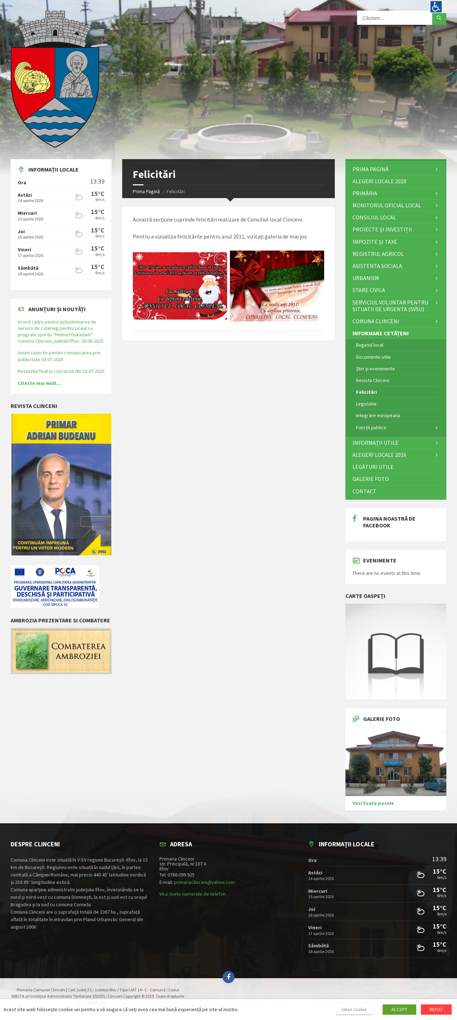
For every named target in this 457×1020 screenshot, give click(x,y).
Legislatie (366, 403)
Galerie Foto (370, 478)
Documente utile (373, 357)
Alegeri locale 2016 (379, 454)
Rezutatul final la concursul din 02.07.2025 (61, 371)
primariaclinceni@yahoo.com (204, 882)
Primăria (364, 193)
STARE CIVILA (368, 289)
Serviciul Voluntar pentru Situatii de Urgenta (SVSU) (390, 306)
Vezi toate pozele (373, 803)
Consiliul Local (374, 217)
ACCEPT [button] (399, 1010)
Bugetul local (369, 345)
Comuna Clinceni (375, 321)
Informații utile (375, 442)
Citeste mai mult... (39, 383)
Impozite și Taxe (374, 241)
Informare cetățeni (380, 333)
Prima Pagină (146, 191)
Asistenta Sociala (377, 265)
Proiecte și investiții (382, 229)
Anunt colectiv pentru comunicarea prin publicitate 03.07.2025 (59, 355)
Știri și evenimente (375, 368)
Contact (364, 491)
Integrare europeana (378, 415)
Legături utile (373, 466)
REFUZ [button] (436, 1010)
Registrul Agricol (378, 253)
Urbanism (365, 277)
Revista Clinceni (372, 380)
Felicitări (366, 392)
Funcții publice (371, 427)
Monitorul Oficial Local (386, 205)
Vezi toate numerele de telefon (192, 894)
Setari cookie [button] (354, 1010)
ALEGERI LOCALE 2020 (379, 181)
